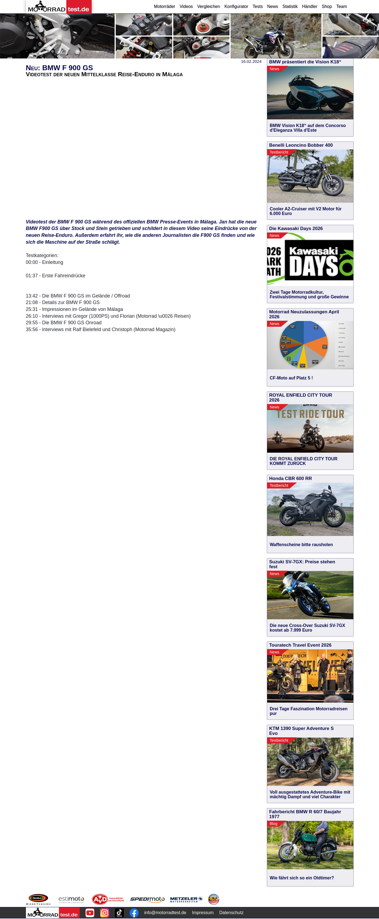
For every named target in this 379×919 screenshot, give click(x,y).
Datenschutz (231, 912)
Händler (309, 6)
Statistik (290, 6)
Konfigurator (236, 6)
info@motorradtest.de (165, 912)
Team (341, 6)
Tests (258, 6)
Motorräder (164, 6)
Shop (327, 6)
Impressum (203, 912)
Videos (186, 6)
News (272, 6)
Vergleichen (208, 6)
